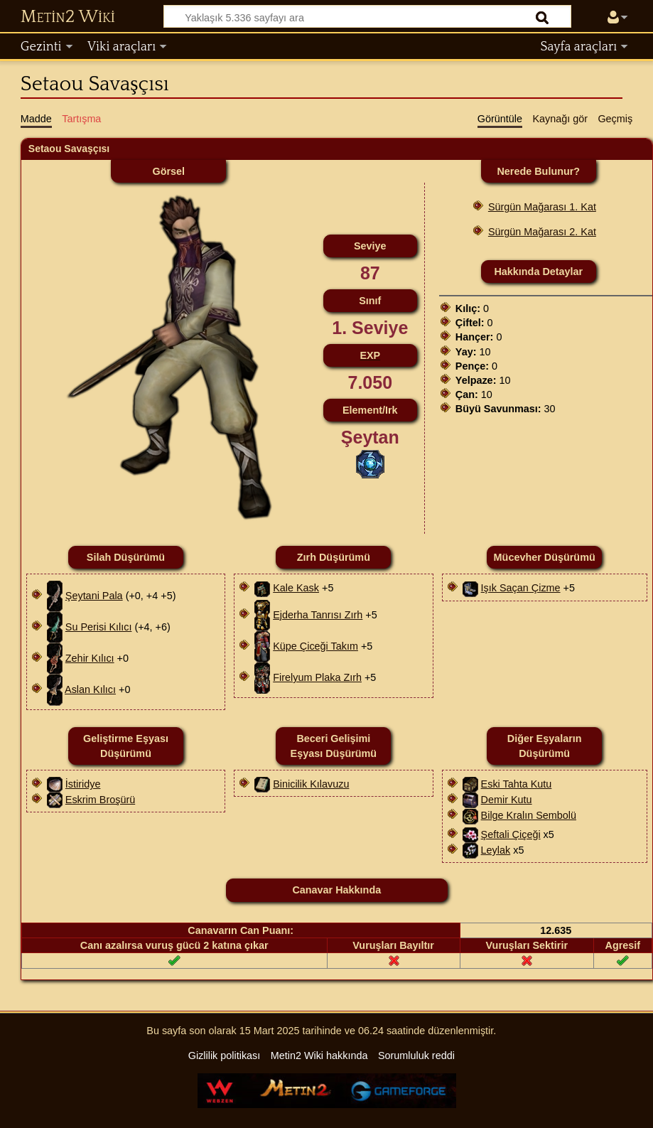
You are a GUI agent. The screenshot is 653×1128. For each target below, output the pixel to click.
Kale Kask (296, 587)
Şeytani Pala (94, 595)
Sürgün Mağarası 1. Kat (542, 207)
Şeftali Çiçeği (511, 834)
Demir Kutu (506, 799)
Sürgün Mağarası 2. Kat (542, 231)
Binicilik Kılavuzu (311, 784)
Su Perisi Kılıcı (98, 627)
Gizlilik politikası (224, 1055)
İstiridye (83, 784)
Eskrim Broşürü (100, 799)
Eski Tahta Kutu (516, 784)
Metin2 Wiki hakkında (319, 1055)
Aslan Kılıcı (90, 689)
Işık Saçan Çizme (521, 587)
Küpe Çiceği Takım (315, 646)
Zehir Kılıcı (89, 658)
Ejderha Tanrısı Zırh (317, 615)
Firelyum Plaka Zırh (317, 677)
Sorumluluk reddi (416, 1055)
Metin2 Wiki (68, 17)
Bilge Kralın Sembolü (528, 815)
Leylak (496, 850)
